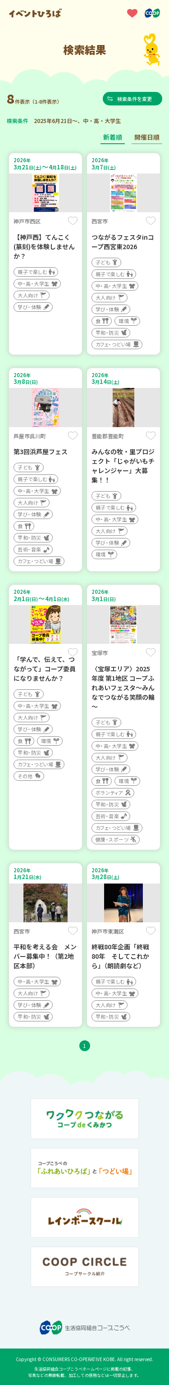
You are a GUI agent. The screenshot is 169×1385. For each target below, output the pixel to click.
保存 (73, 221)
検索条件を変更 (135, 98)
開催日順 (147, 136)
